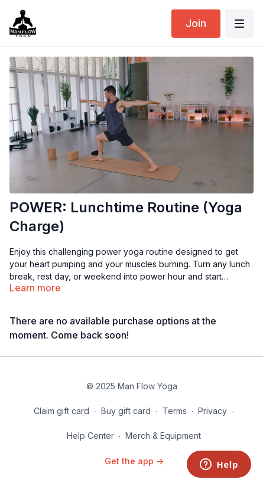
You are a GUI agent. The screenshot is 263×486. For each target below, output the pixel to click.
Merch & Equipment (163, 436)
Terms (175, 411)
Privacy (212, 411)
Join (196, 23)
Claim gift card (61, 411)
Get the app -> (134, 461)
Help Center (90, 436)
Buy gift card (126, 411)
